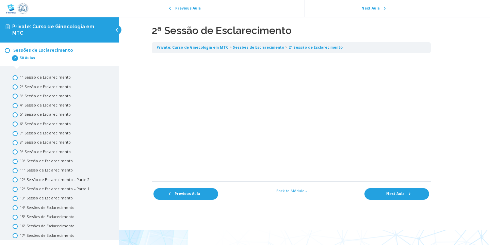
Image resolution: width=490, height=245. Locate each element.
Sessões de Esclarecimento (271, 47)
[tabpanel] (304, 117)
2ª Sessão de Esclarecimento (329, 47)
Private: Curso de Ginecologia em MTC (206, 47)
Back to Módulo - (305, 191)
